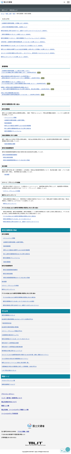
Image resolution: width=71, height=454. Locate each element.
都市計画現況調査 (8, 157)
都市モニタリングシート (9, 203)
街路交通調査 (7, 261)
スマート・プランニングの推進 (11, 191)
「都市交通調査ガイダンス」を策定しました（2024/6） (16, 34)
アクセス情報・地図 (23, 431)
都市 (14, 13)
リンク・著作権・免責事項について (11, 398)
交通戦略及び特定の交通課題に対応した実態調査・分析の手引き (19, 366)
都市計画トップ (13, 10)
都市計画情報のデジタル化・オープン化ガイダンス (17, 219)
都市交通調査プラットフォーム (12, 131)
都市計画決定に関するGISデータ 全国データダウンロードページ (21, 221)
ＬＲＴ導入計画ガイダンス (9, 370)
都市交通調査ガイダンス (8, 315)
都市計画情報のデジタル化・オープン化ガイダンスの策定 (18, 301)
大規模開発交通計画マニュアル (10, 335)
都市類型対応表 (7, 323)
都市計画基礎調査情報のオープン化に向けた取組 (16, 160)
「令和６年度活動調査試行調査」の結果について (14, 27)
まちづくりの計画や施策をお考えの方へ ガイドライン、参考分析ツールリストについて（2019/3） (28, 53)
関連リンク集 (5, 406)
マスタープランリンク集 (8, 380)
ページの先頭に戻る (66, 450)
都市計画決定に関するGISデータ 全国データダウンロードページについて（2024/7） (24, 30)
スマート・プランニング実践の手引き (12, 331)
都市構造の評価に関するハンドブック (12, 350)
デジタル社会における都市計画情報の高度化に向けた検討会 (19, 216)
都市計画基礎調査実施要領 (10, 154)
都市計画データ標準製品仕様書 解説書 (12, 346)
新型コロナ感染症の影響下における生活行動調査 (17, 125)
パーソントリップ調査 (10, 117)
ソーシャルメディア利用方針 (9, 413)
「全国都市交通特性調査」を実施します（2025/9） (15, 23)
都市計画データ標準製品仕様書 (10, 343)
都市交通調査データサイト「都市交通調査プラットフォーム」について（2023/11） (23, 38)
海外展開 (6, 174)
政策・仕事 (8, 13)
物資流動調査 (8, 123)
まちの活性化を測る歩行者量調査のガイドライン (15, 358)
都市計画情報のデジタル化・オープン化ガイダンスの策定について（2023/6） (22, 45)
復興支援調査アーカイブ (8, 384)
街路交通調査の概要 (9, 143)
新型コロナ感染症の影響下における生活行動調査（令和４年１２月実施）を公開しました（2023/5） (28, 49)
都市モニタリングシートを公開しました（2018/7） (15, 56)
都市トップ (4, 10)
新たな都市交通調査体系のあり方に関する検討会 (17, 128)
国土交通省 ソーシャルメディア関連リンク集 (14, 409)
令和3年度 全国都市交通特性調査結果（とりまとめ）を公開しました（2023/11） (23, 42)
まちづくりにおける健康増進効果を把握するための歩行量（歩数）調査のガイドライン (25, 354)
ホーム (2, 13)
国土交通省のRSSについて (9, 402)
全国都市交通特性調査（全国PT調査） (14, 120)
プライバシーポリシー (7, 394)
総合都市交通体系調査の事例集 (10, 327)
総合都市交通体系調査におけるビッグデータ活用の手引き (17, 319)
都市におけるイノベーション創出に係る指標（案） (15, 362)
